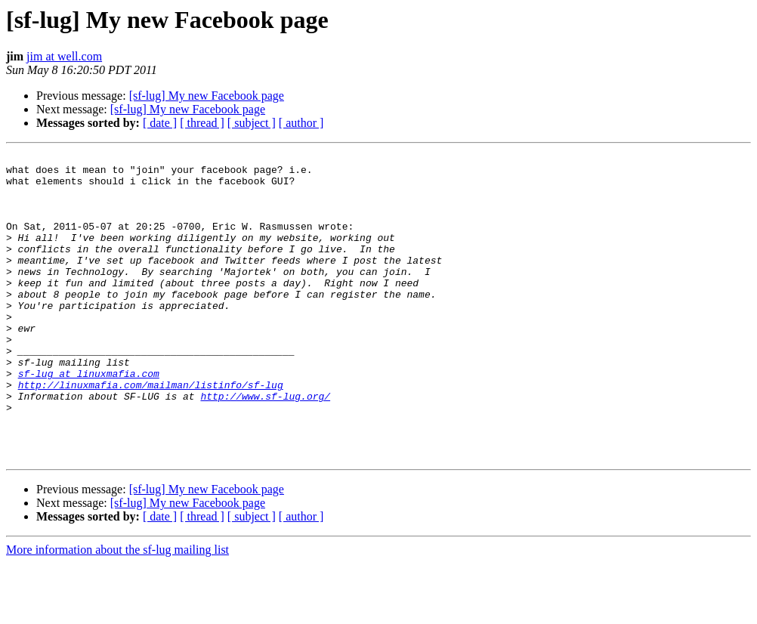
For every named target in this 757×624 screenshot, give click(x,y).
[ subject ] (251, 122)
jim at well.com (64, 56)
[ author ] (301, 122)
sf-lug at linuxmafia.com (88, 418)
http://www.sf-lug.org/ (265, 446)
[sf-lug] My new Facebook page (206, 95)
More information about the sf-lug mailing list (117, 610)
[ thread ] (202, 122)
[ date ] (160, 122)
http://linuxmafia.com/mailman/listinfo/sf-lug (150, 432)
